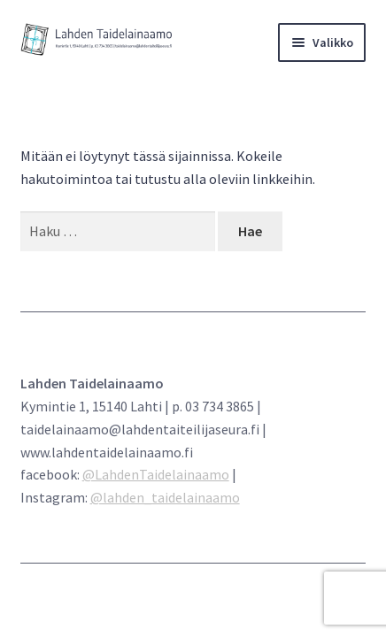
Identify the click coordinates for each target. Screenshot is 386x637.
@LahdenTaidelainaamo (155, 474)
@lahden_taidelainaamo (165, 497)
